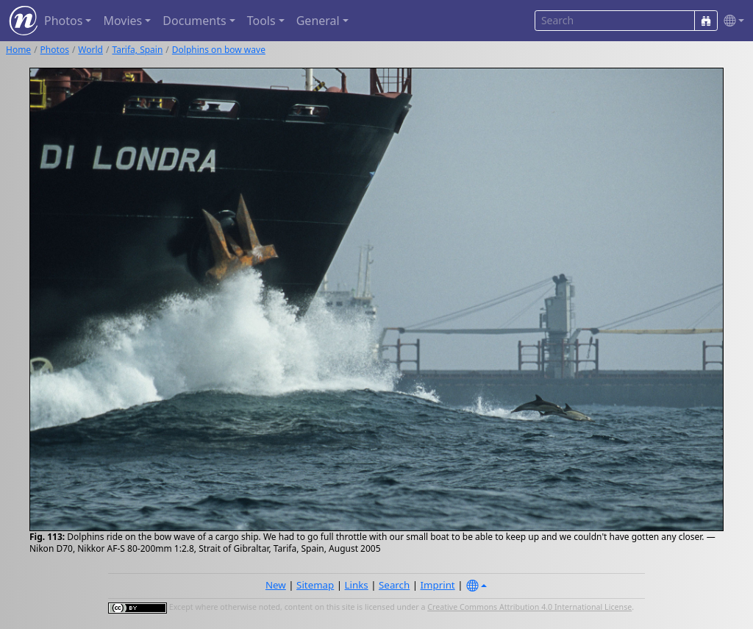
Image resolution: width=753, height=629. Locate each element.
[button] (731, 21)
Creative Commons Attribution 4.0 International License (529, 607)
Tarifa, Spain (137, 49)
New (275, 584)
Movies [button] (122, 21)
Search (394, 584)
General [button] (318, 21)
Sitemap (315, 584)
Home (18, 49)
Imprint (438, 584)
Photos (54, 49)
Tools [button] (261, 21)
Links (356, 584)
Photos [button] (63, 21)
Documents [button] (194, 21)
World (90, 49)
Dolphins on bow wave (218, 49)
